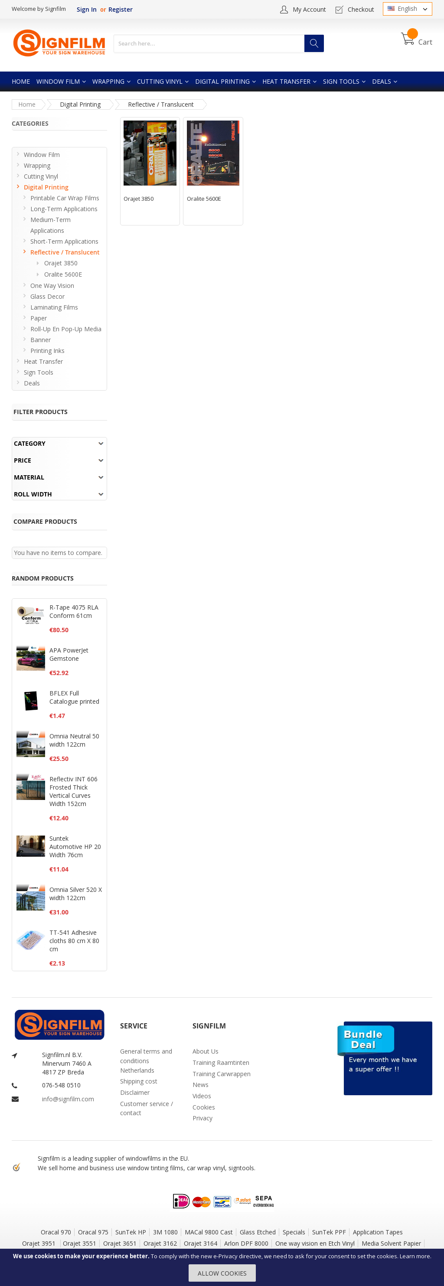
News (201, 1084)
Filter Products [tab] (40, 412)
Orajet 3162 (160, 1243)
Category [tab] (30, 443)
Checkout (361, 9)
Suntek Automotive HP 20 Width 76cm (75, 846)
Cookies (204, 1107)
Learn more (415, 1256)
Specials (294, 1232)
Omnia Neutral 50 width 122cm (74, 740)
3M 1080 (165, 1232)
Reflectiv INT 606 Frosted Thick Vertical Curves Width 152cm (73, 791)
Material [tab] (29, 477)
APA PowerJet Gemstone (68, 654)
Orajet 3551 (79, 1243)
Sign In (87, 9)
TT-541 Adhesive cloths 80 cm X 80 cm (74, 940)
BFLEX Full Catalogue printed (74, 697)
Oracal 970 (56, 1232)
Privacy (202, 1118)
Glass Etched (258, 1232)
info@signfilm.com (68, 1099)
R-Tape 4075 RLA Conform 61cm (73, 611)
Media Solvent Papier (391, 1243)
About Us (206, 1051)
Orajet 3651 (120, 1243)
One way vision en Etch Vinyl (315, 1243)
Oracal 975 (93, 1232)
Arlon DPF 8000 (246, 1243)
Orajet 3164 (200, 1243)
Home (27, 104)
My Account (309, 9)
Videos (202, 1096)
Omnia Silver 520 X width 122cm (75, 893)
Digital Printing (80, 104)
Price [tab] (22, 460)
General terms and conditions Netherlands (146, 1060)
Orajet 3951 (39, 1243)
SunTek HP (130, 1232)
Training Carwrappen (222, 1074)
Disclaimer (135, 1092)
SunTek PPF (329, 1232)
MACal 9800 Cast (209, 1232)
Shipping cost (138, 1081)
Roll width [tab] (33, 494)
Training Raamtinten (221, 1062)
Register (120, 9)
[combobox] (218, 43)
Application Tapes (378, 1232)
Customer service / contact (146, 1108)
